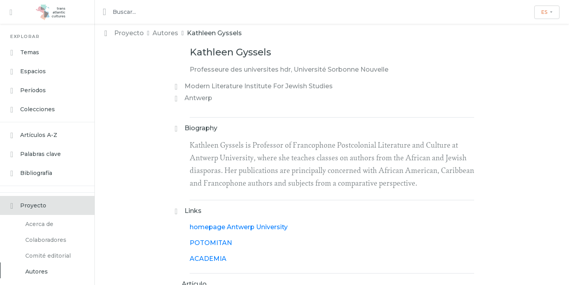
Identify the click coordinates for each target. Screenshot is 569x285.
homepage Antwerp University (239, 227)
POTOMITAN (211, 243)
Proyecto (28, 206)
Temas (24, 52)
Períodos (28, 90)
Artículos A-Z (33, 135)
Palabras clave (35, 154)
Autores (36, 271)
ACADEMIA (208, 258)
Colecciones (32, 109)
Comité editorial (48, 255)
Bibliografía (31, 173)
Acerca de (39, 224)
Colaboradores (45, 239)
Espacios (28, 71)
